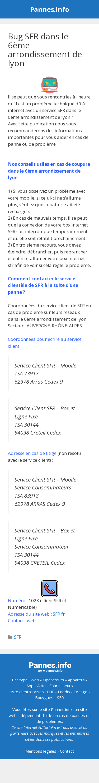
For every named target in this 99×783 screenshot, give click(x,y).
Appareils (76, 679)
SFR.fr (59, 614)
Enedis (64, 691)
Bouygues (44, 697)
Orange (80, 691)
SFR (17, 637)
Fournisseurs (61, 685)
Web (35, 679)
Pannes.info (49, 9)
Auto (41, 685)
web (31, 620)
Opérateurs (53, 679)
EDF (50, 691)
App (30, 685)
